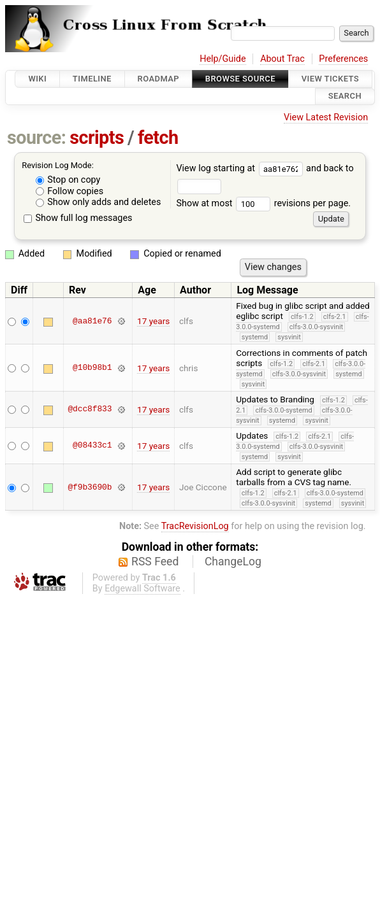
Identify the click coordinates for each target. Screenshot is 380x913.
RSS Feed (155, 561)
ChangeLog (233, 561)
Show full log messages (78, 218)
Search (345, 96)
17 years (153, 321)
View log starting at (241, 168)
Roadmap (159, 78)
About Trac (282, 58)
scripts (96, 137)
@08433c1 (92, 445)
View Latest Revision (326, 117)
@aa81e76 (92, 321)
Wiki (37, 78)
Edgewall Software (142, 588)
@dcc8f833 (90, 409)
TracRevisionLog (195, 526)
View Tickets (330, 78)
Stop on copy (68, 179)
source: (36, 137)
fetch (158, 137)
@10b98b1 (92, 368)
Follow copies (70, 191)
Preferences (343, 58)
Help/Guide (222, 58)
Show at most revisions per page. (263, 203)
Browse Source (240, 78)
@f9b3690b (90, 487)
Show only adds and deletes (98, 202)
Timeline (92, 78)
